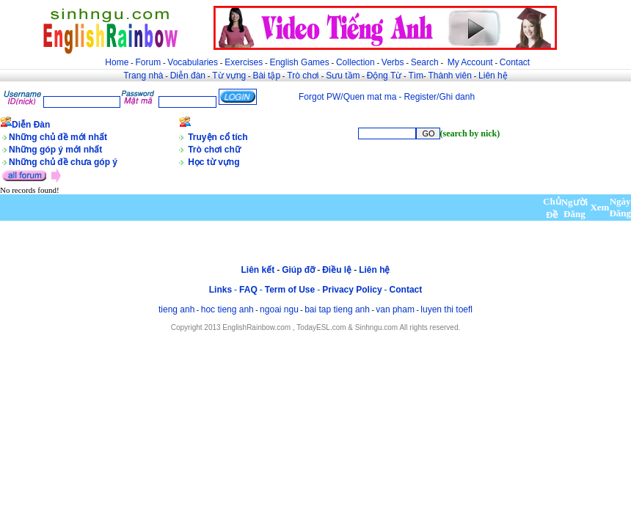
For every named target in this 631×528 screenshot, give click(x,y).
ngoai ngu (279, 309)
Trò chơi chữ (214, 149)
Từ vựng (229, 75)
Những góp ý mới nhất (55, 149)
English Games (299, 62)
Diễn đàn (187, 75)
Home (116, 62)
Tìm (415, 75)
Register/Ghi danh (439, 97)
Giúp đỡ (298, 270)
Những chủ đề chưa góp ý (63, 162)
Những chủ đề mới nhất (58, 137)
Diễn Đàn (31, 125)
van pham (395, 309)
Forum (148, 62)
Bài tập (266, 75)
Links (220, 290)
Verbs (393, 62)
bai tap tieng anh (337, 309)
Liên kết (257, 270)
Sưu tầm (343, 75)
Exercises (244, 62)
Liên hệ (493, 75)
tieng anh (176, 309)
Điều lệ (336, 270)
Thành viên (450, 75)
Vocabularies (192, 62)
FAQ (248, 290)
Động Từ (384, 75)
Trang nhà (143, 75)
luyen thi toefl (446, 309)
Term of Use (290, 290)
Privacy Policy (352, 290)
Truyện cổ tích (217, 137)
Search (425, 62)
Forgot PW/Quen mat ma (347, 97)
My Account (470, 62)
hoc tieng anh (227, 309)
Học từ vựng (213, 162)
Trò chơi (304, 75)
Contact (515, 62)
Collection (355, 62)
